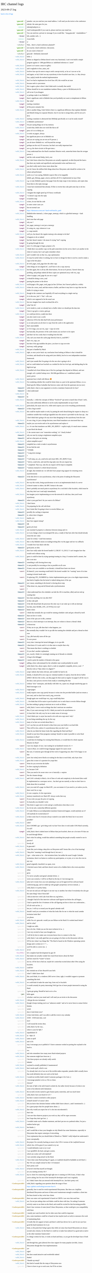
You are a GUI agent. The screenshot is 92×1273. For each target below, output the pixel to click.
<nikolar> (21, 27)
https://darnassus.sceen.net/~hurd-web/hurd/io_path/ (44, 210)
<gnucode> (21, 843)
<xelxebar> (21, 45)
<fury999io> (20, 953)
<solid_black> (20, 57)
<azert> (22, 571)
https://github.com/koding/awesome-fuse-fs (41, 1186)
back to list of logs (7, 14)
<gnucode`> (20, 21)
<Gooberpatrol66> (18, 1183)
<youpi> (22, 95)
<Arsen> (22, 36)
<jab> (23, 994)
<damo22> (21, 388)
